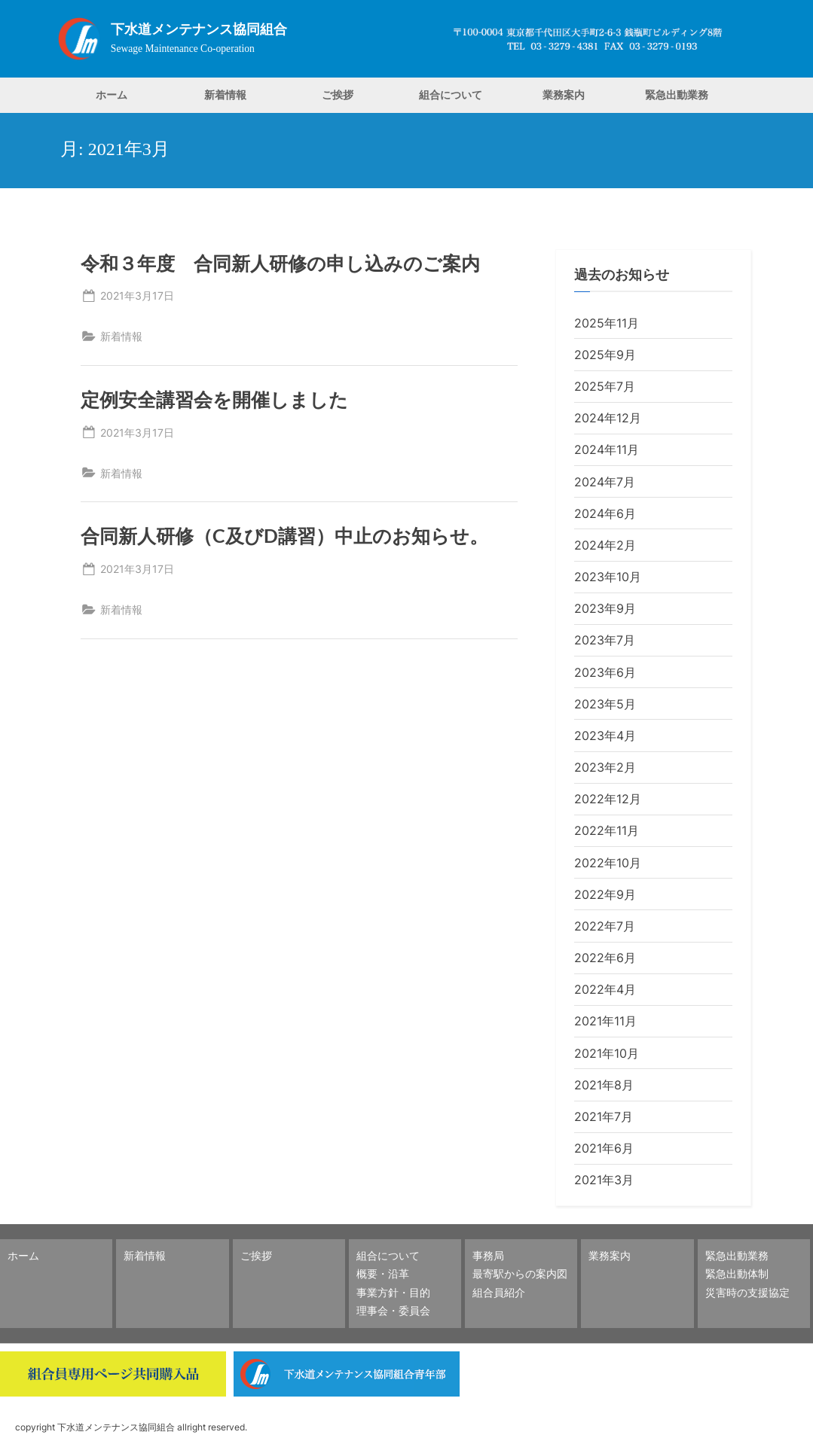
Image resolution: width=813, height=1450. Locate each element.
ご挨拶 (337, 94)
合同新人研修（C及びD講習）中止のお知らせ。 (284, 536)
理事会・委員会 (393, 1310)
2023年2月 (605, 767)
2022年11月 (606, 830)
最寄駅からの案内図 (519, 1273)
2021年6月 (604, 1148)
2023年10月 (607, 576)
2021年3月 (604, 1179)
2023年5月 (605, 703)
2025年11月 (606, 323)
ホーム (111, 94)
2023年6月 (605, 672)
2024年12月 (607, 417)
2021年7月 (603, 1116)
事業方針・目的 (393, 1292)
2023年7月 (604, 639)
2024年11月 (606, 449)
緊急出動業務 (676, 94)
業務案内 (564, 94)
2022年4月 (605, 989)
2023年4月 (605, 735)
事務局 (488, 1255)
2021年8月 (604, 1084)
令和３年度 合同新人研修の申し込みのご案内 (280, 263)
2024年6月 (605, 513)
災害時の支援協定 (747, 1292)
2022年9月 (605, 894)
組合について (450, 94)
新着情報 (225, 94)
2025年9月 (605, 354)
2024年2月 (605, 545)
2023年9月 (605, 608)
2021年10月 (606, 1053)
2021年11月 (605, 1020)
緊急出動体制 (737, 1273)
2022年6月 (605, 957)
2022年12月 (607, 798)
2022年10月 (607, 862)
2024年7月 (604, 481)
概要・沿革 (382, 1273)
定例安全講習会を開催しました (214, 399)
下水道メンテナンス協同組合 (199, 29)
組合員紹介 (498, 1292)
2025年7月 (604, 386)
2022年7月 (604, 926)
